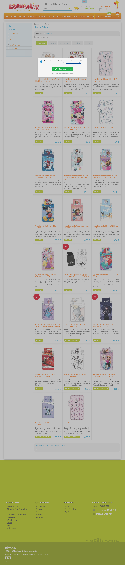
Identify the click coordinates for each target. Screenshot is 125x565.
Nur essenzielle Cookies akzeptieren (62, 73)
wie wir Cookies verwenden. (73, 63)
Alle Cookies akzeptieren (62, 68)
